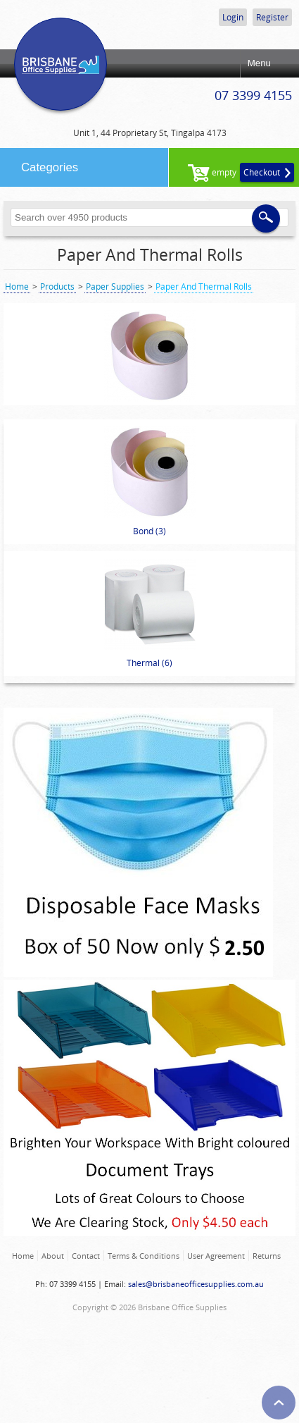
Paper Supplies (115, 286)
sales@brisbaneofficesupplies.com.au (196, 1284)
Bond (150, 481)
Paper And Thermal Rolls (150, 254)
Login (232, 17)
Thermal (150, 613)
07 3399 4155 (253, 95)
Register (272, 17)
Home (17, 286)
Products (57, 286)
